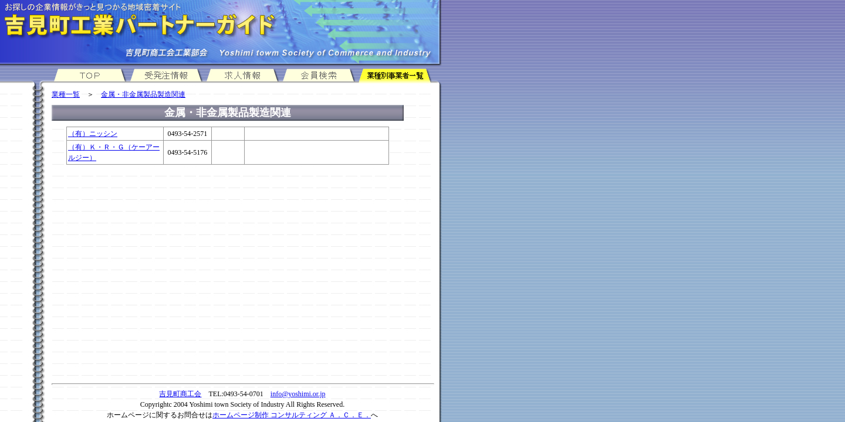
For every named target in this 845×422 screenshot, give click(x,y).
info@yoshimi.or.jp (298, 394)
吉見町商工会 (180, 394)
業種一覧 (66, 94)
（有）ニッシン (92, 134)
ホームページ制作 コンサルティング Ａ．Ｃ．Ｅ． (291, 415)
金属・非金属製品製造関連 (143, 94)
